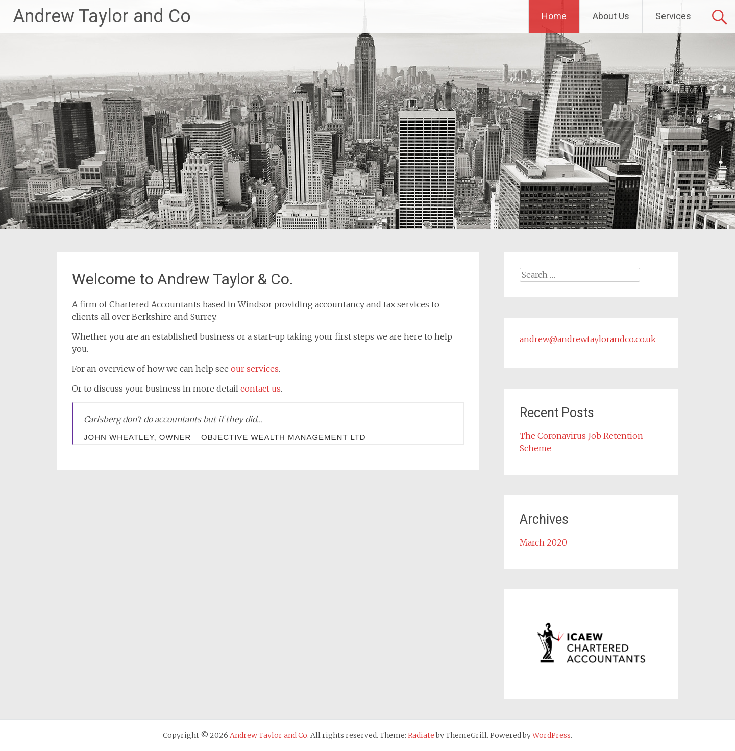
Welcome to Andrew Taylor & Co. (182, 279)
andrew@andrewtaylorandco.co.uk (588, 339)
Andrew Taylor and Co (102, 16)
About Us (611, 16)
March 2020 (543, 542)
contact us (260, 388)
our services (255, 369)
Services (673, 16)
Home (554, 16)
